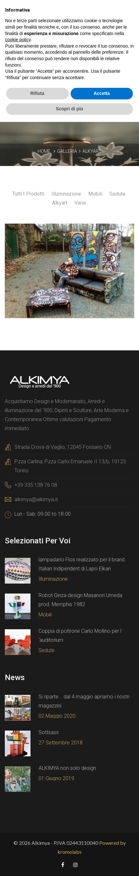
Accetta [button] (101, 93)
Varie (80, 203)
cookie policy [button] (17, 39)
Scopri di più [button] (69, 108)
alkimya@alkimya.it (36, 499)
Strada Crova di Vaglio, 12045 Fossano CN (62, 447)
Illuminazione (66, 194)
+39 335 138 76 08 (35, 485)
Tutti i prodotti (29, 194)
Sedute (117, 194)
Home (44, 151)
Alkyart (92, 151)
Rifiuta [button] (37, 93)
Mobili (95, 194)
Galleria (67, 151)
